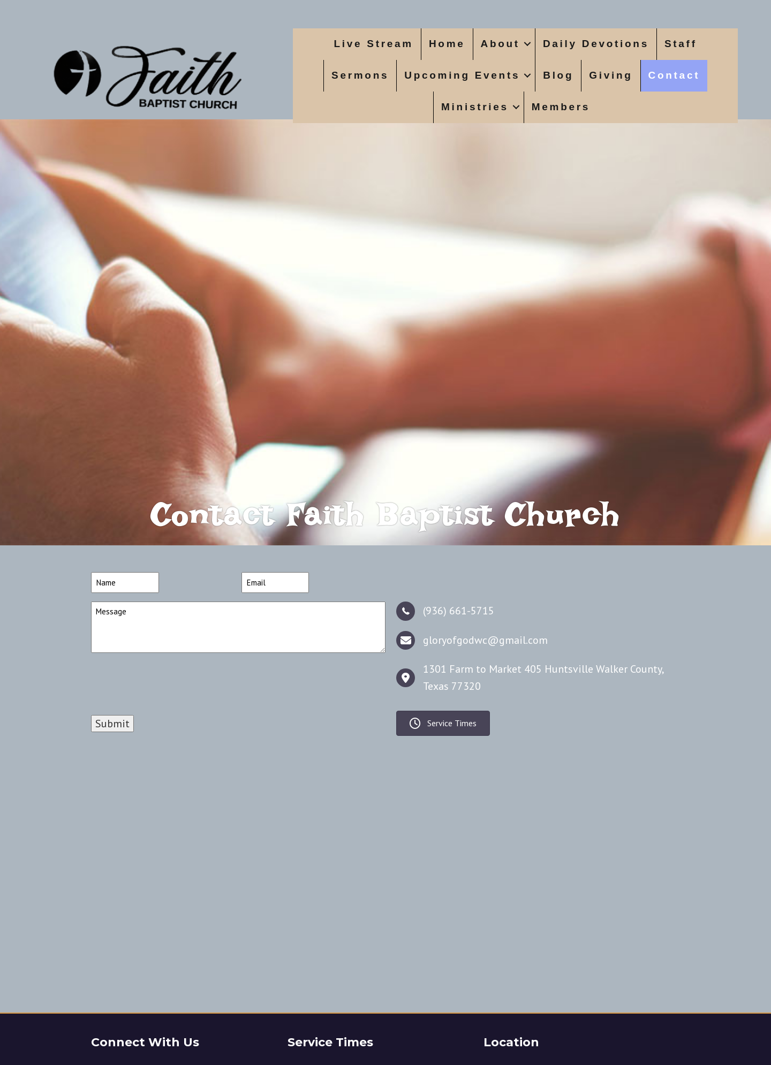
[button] (527, 44)
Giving (610, 75)
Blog (558, 75)
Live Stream (373, 43)
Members (561, 106)
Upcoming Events (462, 75)
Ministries (475, 106)
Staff (680, 43)
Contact (674, 75)
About (500, 43)
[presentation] (172, 716)
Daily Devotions (596, 43)
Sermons (360, 75)
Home (447, 43)
